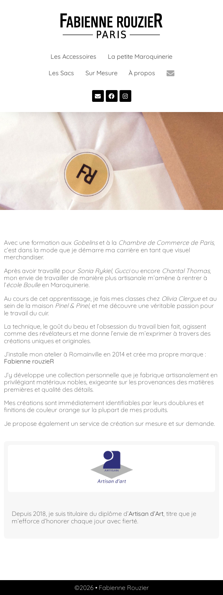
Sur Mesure (101, 73)
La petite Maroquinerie (140, 56)
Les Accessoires (73, 56)
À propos (142, 73)
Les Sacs (61, 73)
